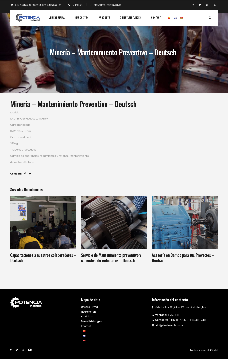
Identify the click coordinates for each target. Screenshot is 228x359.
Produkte (104, 18)
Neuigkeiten (82, 18)
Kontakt (156, 18)
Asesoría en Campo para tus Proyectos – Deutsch (183, 257)
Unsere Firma (57, 18)
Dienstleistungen (130, 18)
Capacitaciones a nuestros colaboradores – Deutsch (43, 257)
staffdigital (212, 350)
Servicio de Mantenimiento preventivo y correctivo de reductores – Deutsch (111, 257)
